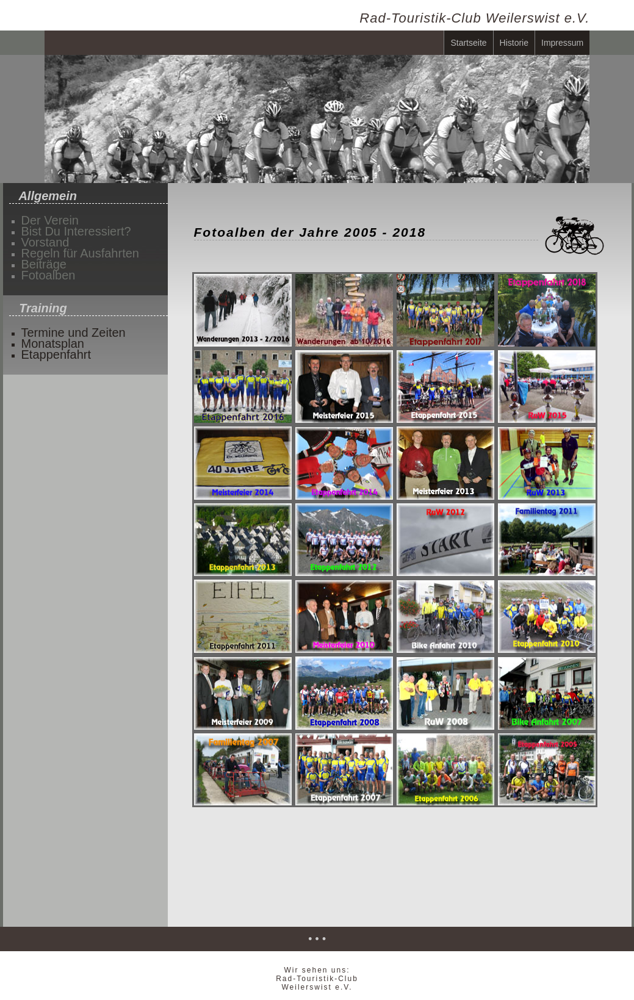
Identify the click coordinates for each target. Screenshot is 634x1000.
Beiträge (44, 262)
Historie (514, 43)
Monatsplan (52, 342)
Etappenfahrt (56, 353)
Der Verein (50, 219)
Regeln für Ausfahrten (80, 251)
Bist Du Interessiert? (76, 230)
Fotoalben (48, 273)
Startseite (468, 43)
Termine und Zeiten (73, 331)
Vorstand (45, 241)
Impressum (562, 43)
